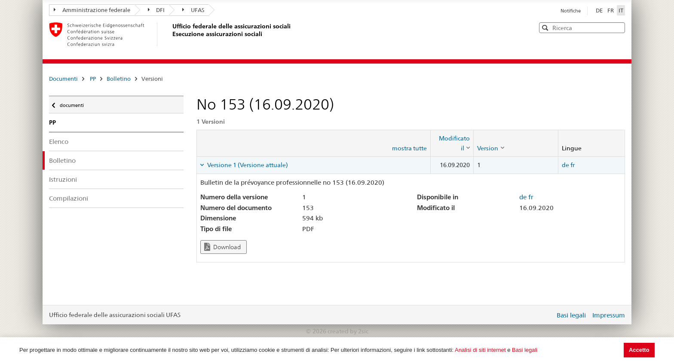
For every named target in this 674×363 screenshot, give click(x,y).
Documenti (63, 78)
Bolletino (119, 78)
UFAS (193, 10)
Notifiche (571, 11)
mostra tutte (409, 148)
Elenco (58, 141)
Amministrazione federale (92, 10)
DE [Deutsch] (600, 10)
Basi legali (524, 350)
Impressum (608, 315)
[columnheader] (452, 143)
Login (546, 314)
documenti (71, 103)
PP (93, 78)
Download (222, 247)
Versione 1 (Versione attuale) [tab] (247, 165)
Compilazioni (68, 198)
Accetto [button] (639, 350)
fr (572, 165)
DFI (156, 10)
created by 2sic (348, 331)
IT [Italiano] (621, 10)
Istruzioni (63, 179)
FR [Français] (611, 10)
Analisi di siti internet (480, 350)
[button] (617, 27)
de (565, 165)
